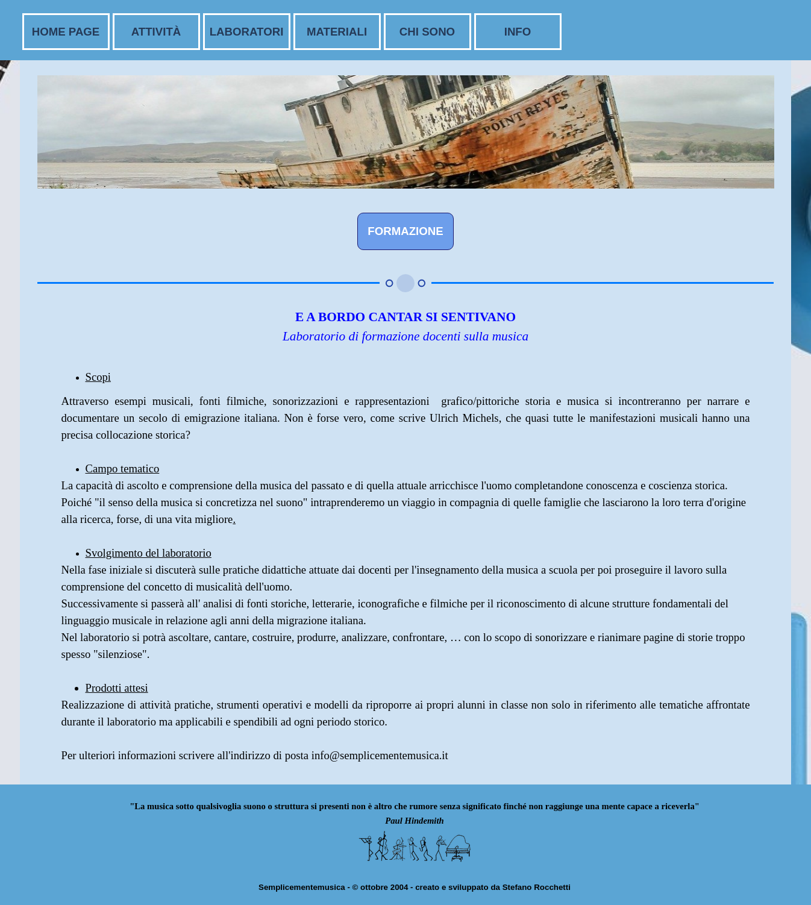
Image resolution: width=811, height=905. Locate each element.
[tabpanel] (405, 335)
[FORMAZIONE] (405, 231)
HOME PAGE (66, 31)
